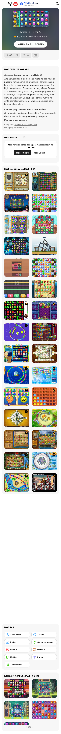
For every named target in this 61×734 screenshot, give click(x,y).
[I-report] (26, 55)
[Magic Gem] (16, 396)
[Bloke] (17, 642)
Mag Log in (39, 153)
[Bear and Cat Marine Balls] (16, 375)
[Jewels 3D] (16, 310)
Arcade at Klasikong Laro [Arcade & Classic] (25, 124)
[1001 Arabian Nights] (16, 203)
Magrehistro (22, 153)
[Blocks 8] (16, 267)
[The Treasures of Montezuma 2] (44, 181)
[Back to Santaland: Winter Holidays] (44, 203)
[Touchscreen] (17, 664)
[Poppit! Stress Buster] (44, 332)
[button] (15, 120)
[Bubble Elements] (44, 375)
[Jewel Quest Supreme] (44, 289)
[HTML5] (17, 649)
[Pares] (44, 657)
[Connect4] (44, 396)
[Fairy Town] (44, 461)
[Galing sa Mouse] (44, 642)
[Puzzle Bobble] (44, 310)
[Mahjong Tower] (16, 418)
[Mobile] (17, 657)
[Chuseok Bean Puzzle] (16, 353)
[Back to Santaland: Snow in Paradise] (44, 267)
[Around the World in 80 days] (44, 439)
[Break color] (16, 289)
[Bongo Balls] (16, 482)
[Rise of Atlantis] (16, 439)
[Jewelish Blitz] (16, 246)
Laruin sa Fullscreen (30, 44)
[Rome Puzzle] (16, 461)
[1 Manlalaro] (17, 634)
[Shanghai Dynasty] (44, 353)
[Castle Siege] (44, 246)
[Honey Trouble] (44, 418)
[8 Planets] (16, 332)
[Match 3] (44, 649)
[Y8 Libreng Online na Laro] (13, 4)
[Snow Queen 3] (16, 224)
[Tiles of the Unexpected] (44, 482)
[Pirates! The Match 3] (44, 224)
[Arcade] (44, 634)
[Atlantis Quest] (16, 181)
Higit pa (30, 727)
